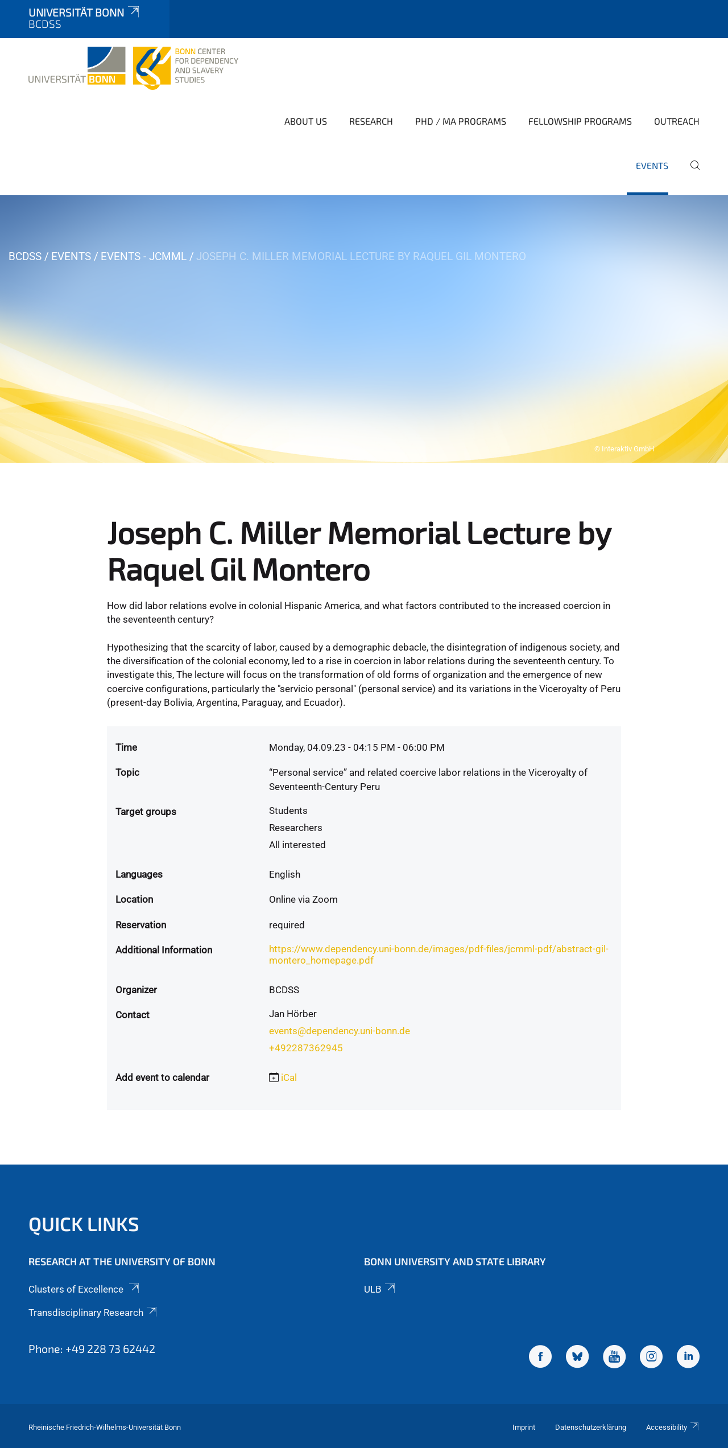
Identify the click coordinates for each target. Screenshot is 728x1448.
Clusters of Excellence (84, 1289)
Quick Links (83, 1223)
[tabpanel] (364, 329)
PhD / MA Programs (460, 121)
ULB (380, 1289)
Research (371, 121)
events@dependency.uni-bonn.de (339, 1030)
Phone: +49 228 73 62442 (91, 1348)
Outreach (677, 121)
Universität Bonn (84, 12)
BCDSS (25, 256)
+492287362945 (306, 1048)
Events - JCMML (144, 256)
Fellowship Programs (580, 121)
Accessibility (673, 1427)
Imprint (523, 1427)
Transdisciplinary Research (93, 1312)
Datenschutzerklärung (590, 1427)
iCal (289, 1077)
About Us (305, 121)
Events (652, 165)
